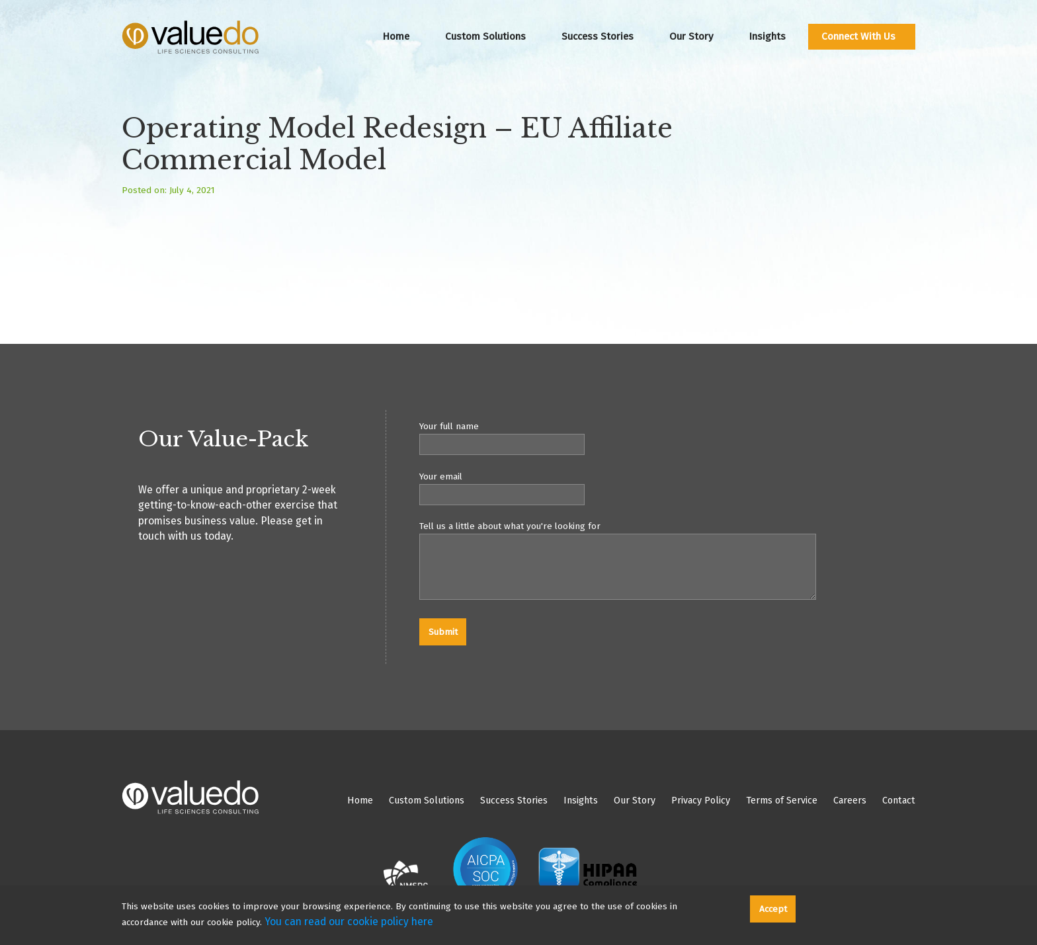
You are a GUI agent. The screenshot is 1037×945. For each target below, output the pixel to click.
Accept (773, 909)
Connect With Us (858, 36)
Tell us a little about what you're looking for (667, 562)
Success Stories (597, 36)
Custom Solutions (485, 36)
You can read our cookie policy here (349, 921)
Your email (667, 488)
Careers (849, 800)
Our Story (691, 36)
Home (395, 36)
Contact (898, 800)
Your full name (667, 438)
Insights (767, 36)
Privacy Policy (700, 800)
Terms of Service (781, 800)
